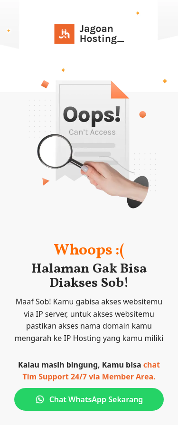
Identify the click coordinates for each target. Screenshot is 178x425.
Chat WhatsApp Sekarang (89, 399)
